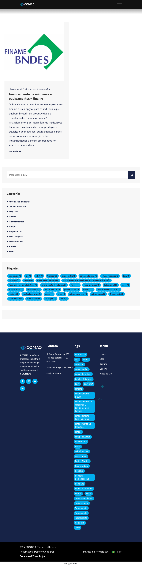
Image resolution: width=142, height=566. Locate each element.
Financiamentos (16, 221)
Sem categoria (16, 236)
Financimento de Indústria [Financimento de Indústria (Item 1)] (53, 285)
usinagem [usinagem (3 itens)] (50, 298)
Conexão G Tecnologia (32, 556)
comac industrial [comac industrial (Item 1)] (88, 276)
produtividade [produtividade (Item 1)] (71, 289)
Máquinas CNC (16, 231)
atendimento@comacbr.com (57, 367)
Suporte (103, 369)
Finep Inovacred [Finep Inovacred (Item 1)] (92, 285)
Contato (103, 364)
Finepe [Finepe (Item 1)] (75, 285)
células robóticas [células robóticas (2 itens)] (110, 276)
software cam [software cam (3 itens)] (98, 294)
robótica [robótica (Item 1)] (88, 289)
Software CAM (16, 241)
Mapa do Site (106, 374)
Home (103, 354)
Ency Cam (13, 211)
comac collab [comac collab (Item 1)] (68, 276)
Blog (102, 359)
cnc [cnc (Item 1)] (28, 276)
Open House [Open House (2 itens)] (33, 289)
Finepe (12, 226)
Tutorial (12, 246)
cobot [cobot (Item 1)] (39, 276)
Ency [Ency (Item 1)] (126, 276)
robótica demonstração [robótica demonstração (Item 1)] (109, 289)
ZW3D (11, 251)
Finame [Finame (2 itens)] (28, 280)
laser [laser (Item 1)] (125, 285)
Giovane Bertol (15, 89)
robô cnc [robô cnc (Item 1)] (13, 294)
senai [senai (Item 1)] (61, 294)
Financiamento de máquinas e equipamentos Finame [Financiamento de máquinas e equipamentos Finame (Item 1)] (86, 280)
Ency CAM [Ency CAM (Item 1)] (14, 280)
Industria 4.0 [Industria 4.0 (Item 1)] (110, 285)
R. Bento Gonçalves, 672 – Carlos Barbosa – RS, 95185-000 (57, 358)
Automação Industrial (19, 201)
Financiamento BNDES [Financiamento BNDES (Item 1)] (47, 280)
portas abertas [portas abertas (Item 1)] (52, 289)
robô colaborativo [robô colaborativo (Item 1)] (32, 294)
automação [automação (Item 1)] (15, 276)
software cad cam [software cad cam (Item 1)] (78, 294)
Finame (12, 216)
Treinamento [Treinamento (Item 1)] (116, 294)
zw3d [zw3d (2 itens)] (63, 298)
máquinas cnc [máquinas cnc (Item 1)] (16, 289)
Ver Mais (15, 151)
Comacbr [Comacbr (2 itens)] (52, 276)
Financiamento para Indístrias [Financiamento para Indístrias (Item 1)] (23, 285)
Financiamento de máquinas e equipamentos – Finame (30, 96)
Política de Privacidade (96, 551)
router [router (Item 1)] (49, 294)
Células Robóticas (17, 206)
